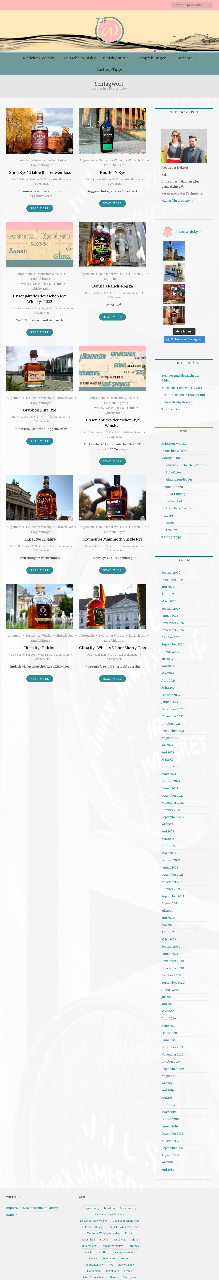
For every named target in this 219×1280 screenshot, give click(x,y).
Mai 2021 (167, 881)
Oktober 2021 (170, 844)
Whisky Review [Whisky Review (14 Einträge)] (123, 1258)
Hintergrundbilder (178, 435)
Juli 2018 (167, 1118)
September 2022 (172, 773)
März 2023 (168, 729)
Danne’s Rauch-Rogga (112, 286)
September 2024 (173, 600)
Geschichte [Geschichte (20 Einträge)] (119, 1195)
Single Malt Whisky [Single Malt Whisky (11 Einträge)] (111, 1239)
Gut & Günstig (175, 449)
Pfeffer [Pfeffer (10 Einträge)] (103, 1207)
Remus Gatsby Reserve (177, 358)
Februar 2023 (170, 737)
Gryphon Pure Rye (39, 410)
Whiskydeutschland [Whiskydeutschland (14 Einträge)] (124, 1251)
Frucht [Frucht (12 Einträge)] (104, 1195)
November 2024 (172, 586)
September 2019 (172, 1024)
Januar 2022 (169, 823)
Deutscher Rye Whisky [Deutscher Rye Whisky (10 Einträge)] (93, 1176)
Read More (39, 208)
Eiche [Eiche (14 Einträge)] (128, 1188)
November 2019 (172, 1010)
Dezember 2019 (172, 1003)
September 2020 (173, 938)
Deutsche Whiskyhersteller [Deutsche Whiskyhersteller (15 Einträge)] (103, 1188)
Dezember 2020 (172, 916)
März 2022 (168, 809)
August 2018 (170, 1111)
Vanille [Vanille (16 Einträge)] (95, 1245)
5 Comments (41, 550)
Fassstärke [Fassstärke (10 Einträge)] (88, 1195)
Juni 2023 (167, 708)
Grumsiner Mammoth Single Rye (113, 539)
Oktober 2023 (170, 679)
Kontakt (11, 1170)
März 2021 (168, 895)
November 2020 (172, 924)
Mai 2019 (167, 1053)
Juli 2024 (167, 614)
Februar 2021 (170, 902)
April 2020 (168, 974)
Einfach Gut (54, 160)
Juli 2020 (167, 952)
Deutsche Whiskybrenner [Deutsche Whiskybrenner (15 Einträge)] (123, 1182)
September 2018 (172, 1103)
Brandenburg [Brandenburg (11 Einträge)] (128, 1163)
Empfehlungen (153, 58)
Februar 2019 (170, 1075)
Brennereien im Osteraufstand (183, 350)
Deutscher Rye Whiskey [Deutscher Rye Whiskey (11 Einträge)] (109, 1170)
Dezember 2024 (172, 578)
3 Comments (41, 312)
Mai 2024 (167, 629)
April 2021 (168, 888)
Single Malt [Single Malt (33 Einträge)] (88, 1239)
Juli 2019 (167, 1039)
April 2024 (168, 636)
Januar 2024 (169, 657)
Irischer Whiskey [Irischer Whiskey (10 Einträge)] (112, 1201)
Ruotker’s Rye (112, 172)
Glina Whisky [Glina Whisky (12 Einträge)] (89, 1201)
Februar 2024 (170, 650)
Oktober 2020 (171, 931)
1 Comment (42, 183)
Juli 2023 (167, 701)
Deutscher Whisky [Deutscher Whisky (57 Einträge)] (91, 1182)
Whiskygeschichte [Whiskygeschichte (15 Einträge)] (98, 1258)
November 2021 (172, 837)
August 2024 (170, 607)
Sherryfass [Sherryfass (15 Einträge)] (129, 1232)
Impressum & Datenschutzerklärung (32, 1163)
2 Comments (41, 421)
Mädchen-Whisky (39, 58)
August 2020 (170, 945)
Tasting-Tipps (110, 69)
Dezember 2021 (172, 830)
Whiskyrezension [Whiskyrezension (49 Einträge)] (114, 1264)
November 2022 (172, 758)
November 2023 (172, 672)
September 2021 (172, 852)
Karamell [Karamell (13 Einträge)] (133, 1201)
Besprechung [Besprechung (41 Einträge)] (91, 1163)
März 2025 (168, 557)
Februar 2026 (170, 528)
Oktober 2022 (170, 765)
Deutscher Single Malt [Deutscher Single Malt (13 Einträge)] (126, 1176)
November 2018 (172, 1096)
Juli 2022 (167, 780)
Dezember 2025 (172, 535)
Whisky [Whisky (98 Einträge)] (123, 1245)
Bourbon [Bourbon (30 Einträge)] (109, 1163)
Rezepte (185, 58)
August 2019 (169, 1031)
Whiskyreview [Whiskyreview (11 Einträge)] (89, 1264)
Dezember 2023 (172, 665)
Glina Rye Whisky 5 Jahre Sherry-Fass (112, 647)
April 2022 (168, 801)
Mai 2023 (167, 715)
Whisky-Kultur (41, 289)
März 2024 (168, 643)
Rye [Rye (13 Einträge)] (111, 1220)
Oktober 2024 (171, 593)
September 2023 (172, 686)
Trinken (171, 485)
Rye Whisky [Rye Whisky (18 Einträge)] (94, 1226)
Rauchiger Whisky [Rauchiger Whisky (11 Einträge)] (124, 1207)
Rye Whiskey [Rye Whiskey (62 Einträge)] (126, 1220)
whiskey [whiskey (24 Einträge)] (109, 1245)
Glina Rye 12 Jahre (40, 539)
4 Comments (114, 658)
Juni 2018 (167, 1125)
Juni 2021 (167, 873)
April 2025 (168, 550)
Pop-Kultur (173, 428)
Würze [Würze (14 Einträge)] (134, 1264)
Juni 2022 (167, 787)
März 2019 (168, 1068)
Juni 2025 (167, 542)
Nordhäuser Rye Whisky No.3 (181, 343)
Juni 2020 (167, 960)
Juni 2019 (167, 1046)
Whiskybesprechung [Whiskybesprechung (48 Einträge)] (95, 1251)
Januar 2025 (169, 571)
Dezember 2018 (172, 1089)
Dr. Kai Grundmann (56, 179)
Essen (169, 478)
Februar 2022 (170, 816)
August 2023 (170, 694)
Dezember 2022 (172, 751)
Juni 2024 (167, 622)
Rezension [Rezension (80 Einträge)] (109, 1214)
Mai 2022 (167, 794)
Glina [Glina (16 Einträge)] (134, 1195)
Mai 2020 (167, 967)
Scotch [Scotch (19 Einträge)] (128, 1226)
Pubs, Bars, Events (178, 464)
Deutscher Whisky (79, 58)
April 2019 (168, 1060)
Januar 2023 (169, 744)
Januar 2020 (169, 996)
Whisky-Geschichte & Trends (41, 284)
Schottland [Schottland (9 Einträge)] (112, 1226)
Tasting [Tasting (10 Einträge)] (133, 1239)
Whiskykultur (115, 58)
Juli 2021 (167, 866)
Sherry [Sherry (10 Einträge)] (114, 1232)
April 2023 (168, 722)
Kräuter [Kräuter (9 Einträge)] (89, 1207)
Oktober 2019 (170, 1017)
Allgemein (86, 160)
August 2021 (170, 859)
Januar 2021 (169, 909)
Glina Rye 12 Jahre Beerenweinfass (40, 172)
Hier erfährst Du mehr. (177, 200)
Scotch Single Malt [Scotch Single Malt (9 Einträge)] (93, 1232)
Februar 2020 (170, 988)
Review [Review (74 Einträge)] (93, 1214)
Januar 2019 (169, 1082)
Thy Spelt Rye (170, 365)
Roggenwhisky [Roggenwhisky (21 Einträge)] (94, 1220)
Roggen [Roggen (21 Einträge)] (125, 1214)
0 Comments (114, 550)
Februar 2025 (170, 564)
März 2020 (168, 981)
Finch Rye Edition (40, 647)
